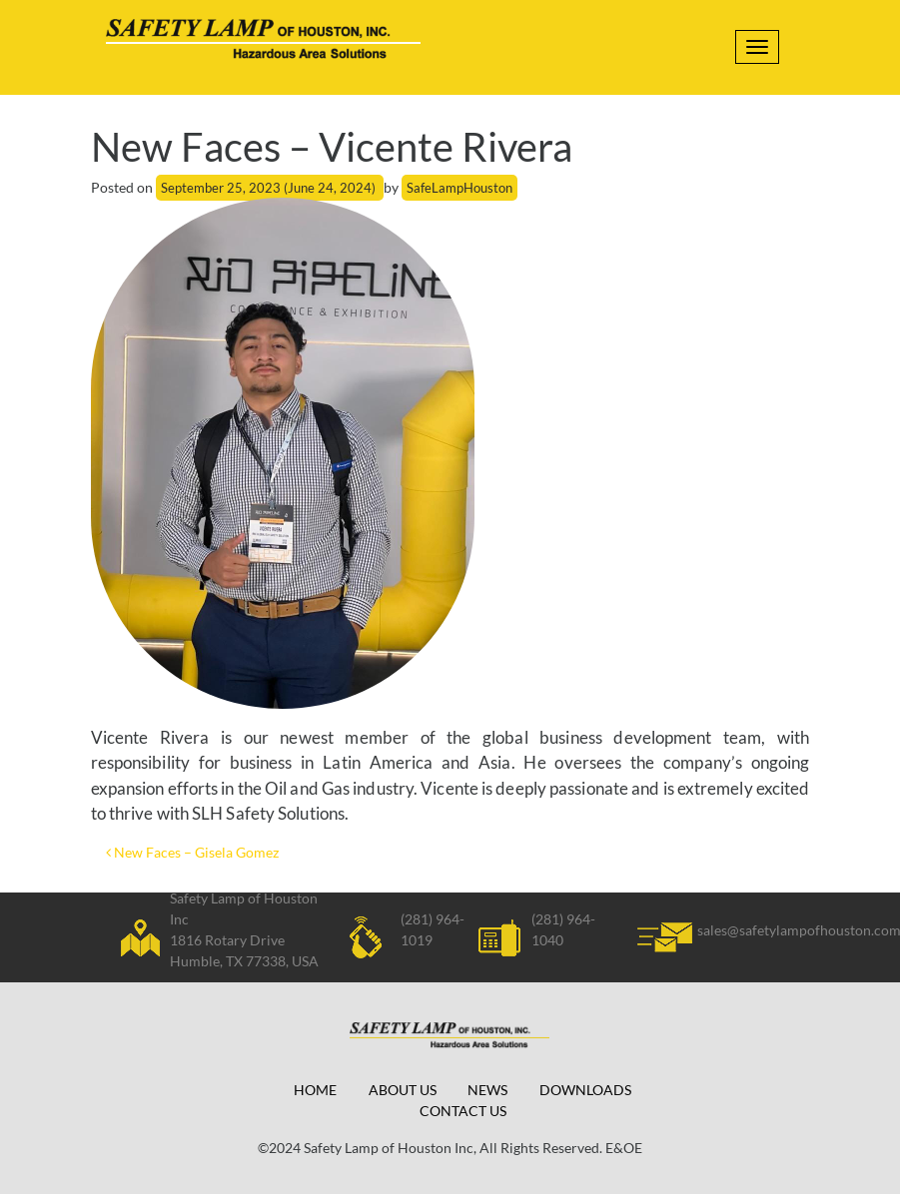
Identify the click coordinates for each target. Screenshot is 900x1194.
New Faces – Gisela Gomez (192, 852)
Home (315, 1089)
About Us (403, 1089)
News (487, 1089)
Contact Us (463, 1110)
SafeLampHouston (459, 188)
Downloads (585, 1089)
